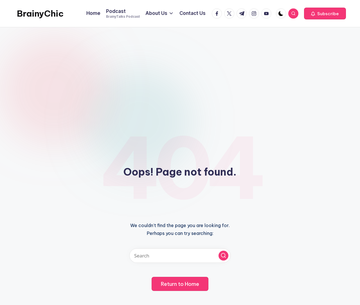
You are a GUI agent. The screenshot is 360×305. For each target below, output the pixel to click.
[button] (325, 13)
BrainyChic (40, 13)
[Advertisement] (180, 69)
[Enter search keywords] (180, 255)
